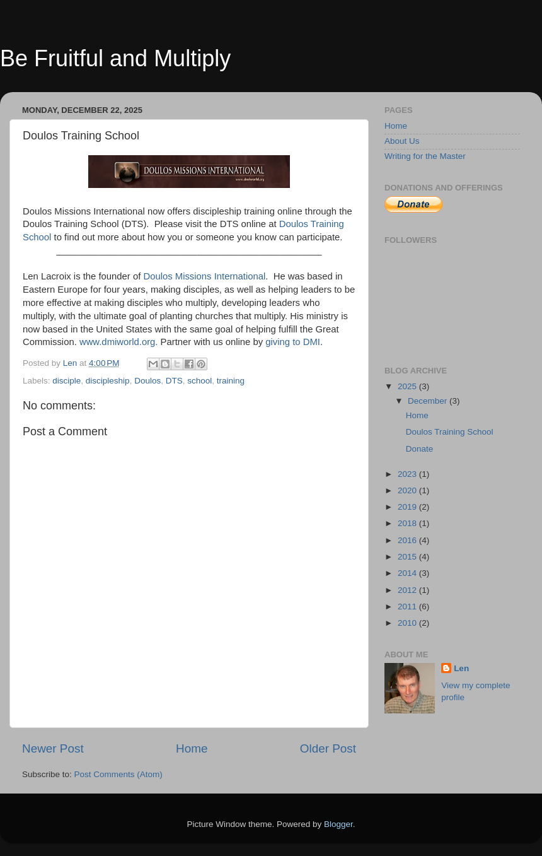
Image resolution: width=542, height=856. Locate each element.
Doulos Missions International (204, 276)
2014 (408, 573)
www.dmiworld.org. (118, 342)
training (231, 380)
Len (461, 668)
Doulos (147, 380)
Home (191, 748)
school (199, 380)
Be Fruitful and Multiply (115, 58)
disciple (66, 380)
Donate (420, 449)
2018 (408, 523)
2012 (408, 590)
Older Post (328, 748)
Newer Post (53, 748)
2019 (408, 507)
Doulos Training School (449, 432)
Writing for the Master (425, 156)
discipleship (108, 380)
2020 (408, 490)
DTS (174, 380)
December (428, 401)
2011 (408, 606)
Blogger (338, 824)
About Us (402, 141)
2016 (408, 540)
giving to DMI (292, 342)
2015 (408, 556)
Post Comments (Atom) (118, 774)
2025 (408, 386)
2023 (408, 474)
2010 (408, 623)
